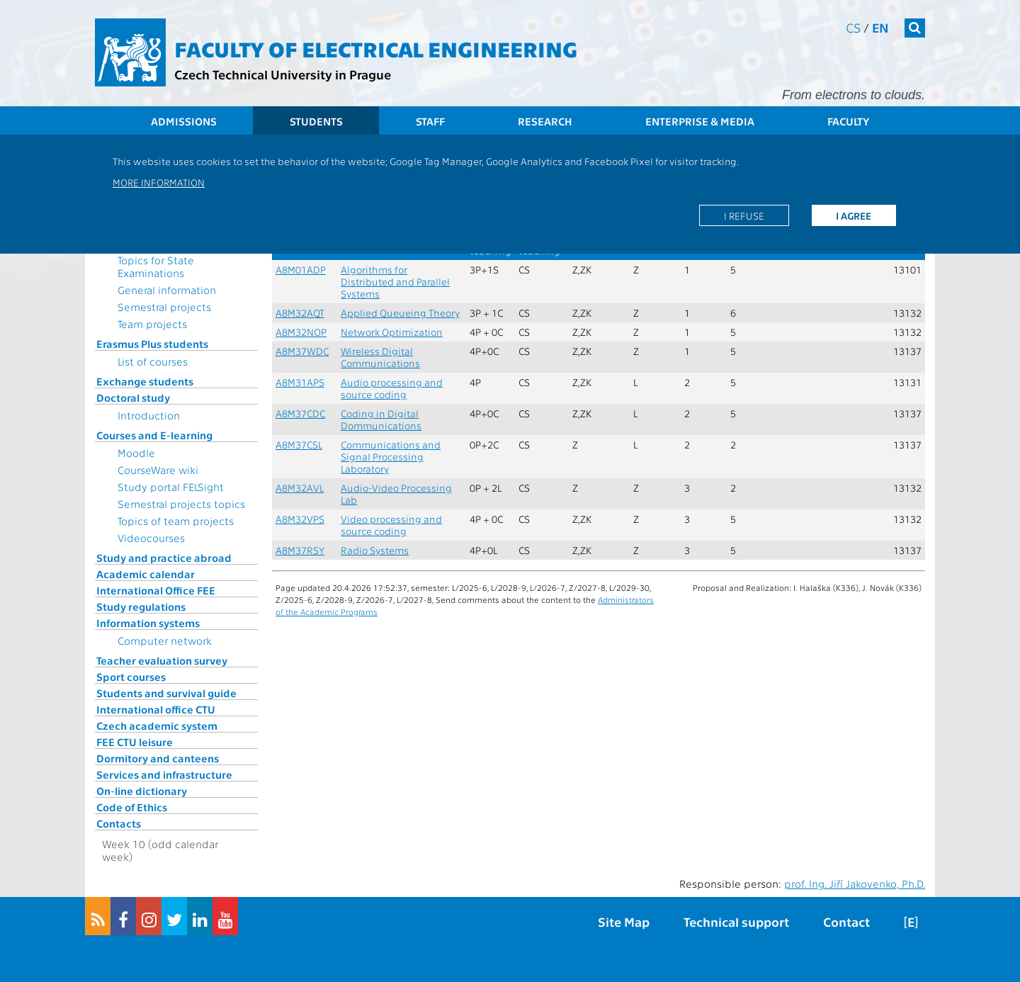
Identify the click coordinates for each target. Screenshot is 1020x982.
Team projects (152, 323)
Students (316, 121)
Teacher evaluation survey (161, 660)
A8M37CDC (300, 413)
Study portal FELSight (171, 486)
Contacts (118, 823)
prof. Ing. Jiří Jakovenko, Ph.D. (854, 883)
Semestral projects (164, 306)
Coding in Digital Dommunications (381, 419)
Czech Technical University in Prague (282, 74)
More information (159, 182)
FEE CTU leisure (134, 741)
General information (167, 289)
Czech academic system (156, 725)
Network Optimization (392, 332)
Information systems (148, 622)
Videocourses (151, 537)
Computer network (165, 640)
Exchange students (144, 381)
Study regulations (141, 606)
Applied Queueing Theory (400, 313)
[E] (911, 921)
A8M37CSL (299, 445)
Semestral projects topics (181, 503)
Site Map (624, 921)
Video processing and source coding (391, 525)
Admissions (184, 121)
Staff (430, 121)
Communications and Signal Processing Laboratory (391, 457)
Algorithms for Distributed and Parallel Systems (395, 282)
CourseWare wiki (158, 469)
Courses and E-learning (154, 435)
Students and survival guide (166, 693)
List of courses (153, 361)
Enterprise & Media (699, 121)
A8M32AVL (300, 488)
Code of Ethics (131, 807)
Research (545, 121)
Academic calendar (145, 574)
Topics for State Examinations (156, 266)
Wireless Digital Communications (380, 357)
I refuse (744, 215)
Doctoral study (133, 397)
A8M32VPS (300, 519)
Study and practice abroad (164, 557)
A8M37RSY (300, 550)
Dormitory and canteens (157, 758)
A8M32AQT (300, 313)
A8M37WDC (302, 351)
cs (853, 27)
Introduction (149, 415)
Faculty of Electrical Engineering (375, 48)
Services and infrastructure (164, 774)
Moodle (136, 452)
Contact (846, 921)
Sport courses (131, 676)
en (880, 27)
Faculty (848, 121)
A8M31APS (300, 382)
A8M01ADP (301, 270)
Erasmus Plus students (152, 343)
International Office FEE (155, 590)
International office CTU (155, 709)
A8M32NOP (301, 332)
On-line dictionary (141, 790)
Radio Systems (375, 550)
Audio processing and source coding (392, 388)
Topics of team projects (176, 520)
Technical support (736, 921)
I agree (853, 215)
